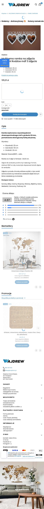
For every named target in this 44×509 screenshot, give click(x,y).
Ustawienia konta (8, 403)
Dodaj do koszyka (20, 114)
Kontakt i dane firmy (9, 438)
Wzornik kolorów (8, 429)
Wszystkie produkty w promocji (13, 298)
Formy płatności (8, 414)
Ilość (3, 102)
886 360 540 (8, 368)
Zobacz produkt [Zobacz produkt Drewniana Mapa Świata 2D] (22, 282)
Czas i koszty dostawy (10, 418)
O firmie (5, 440)
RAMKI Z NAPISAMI (33, 13)
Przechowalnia (7, 405)
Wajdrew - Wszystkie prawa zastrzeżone (31, 457)
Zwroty (5, 416)
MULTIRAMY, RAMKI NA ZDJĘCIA (17, 13)
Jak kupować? (7, 431)
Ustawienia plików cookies (11, 407)
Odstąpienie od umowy (10, 392)
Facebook (6, 442)
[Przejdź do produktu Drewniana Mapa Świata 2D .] (22, 250)
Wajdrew (4, 13)
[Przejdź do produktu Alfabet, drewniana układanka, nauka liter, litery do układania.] (22, 316)
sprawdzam (22, 489)
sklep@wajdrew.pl (10, 370)
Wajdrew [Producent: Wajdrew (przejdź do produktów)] (4, 55)
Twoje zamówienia (9, 401)
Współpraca (7, 427)
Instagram (6, 444)
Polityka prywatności (9, 394)
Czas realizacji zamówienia (12, 420)
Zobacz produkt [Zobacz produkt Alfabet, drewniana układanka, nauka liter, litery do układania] (22, 345)
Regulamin (6, 388)
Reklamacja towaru (9, 390)
